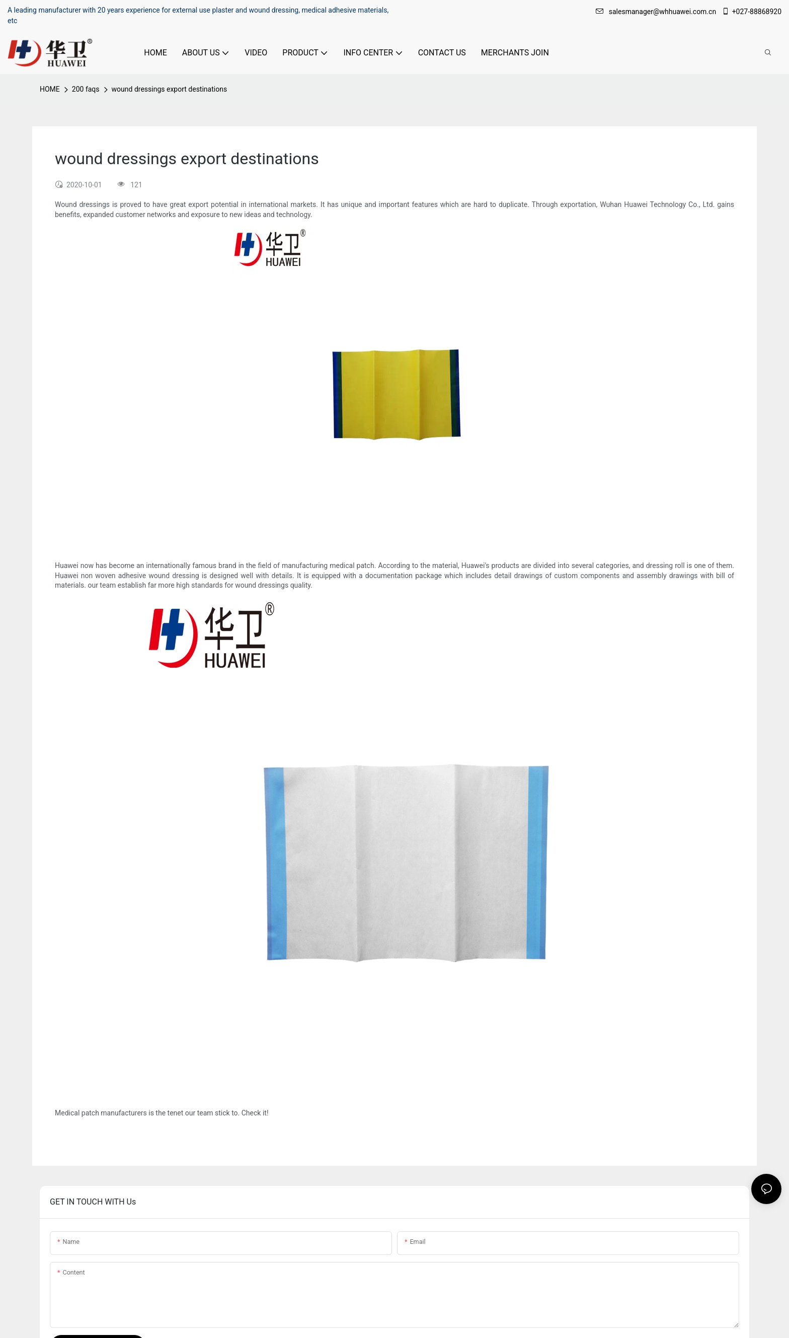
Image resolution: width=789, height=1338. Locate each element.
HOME (50, 89)
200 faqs (86, 89)
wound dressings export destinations (169, 89)
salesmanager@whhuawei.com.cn (657, 12)
